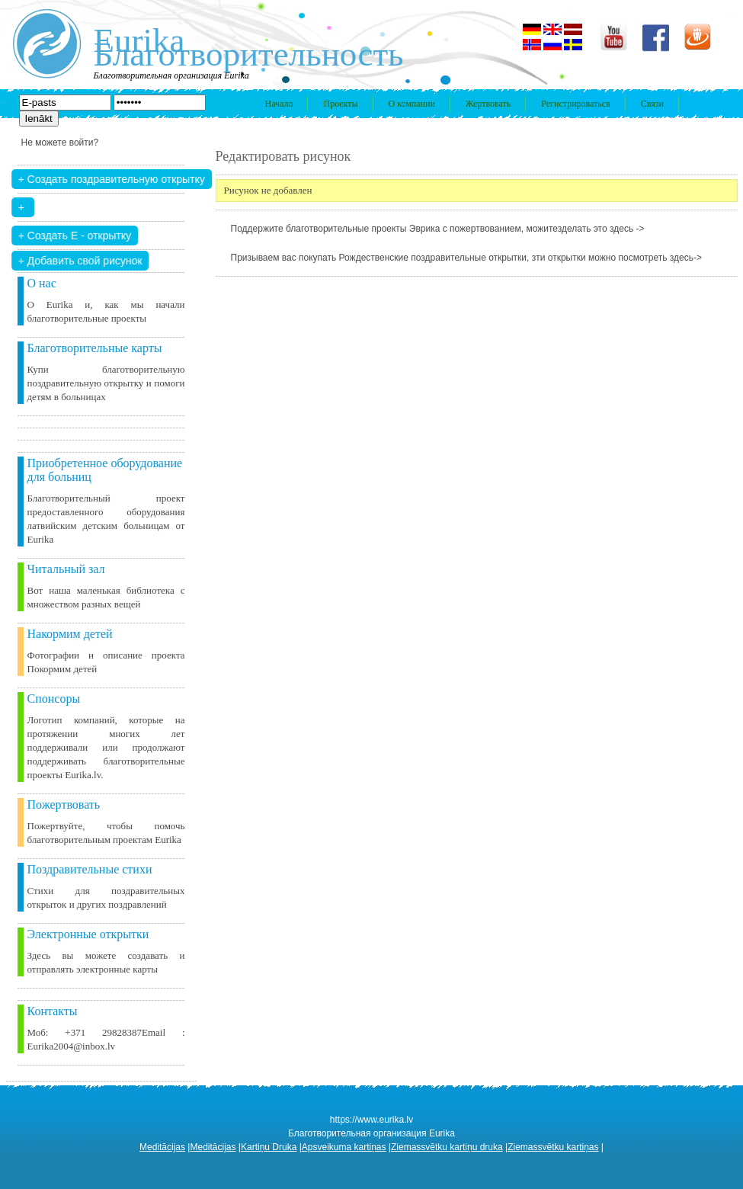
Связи (652, 103)
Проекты (340, 103)
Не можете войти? (60, 142)
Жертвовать (488, 103)
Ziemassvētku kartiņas (553, 1147)
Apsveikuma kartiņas (344, 1147)
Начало (279, 103)
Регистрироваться (575, 103)
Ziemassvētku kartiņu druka (447, 1147)
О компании (412, 103)
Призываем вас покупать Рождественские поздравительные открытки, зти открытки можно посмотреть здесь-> (467, 257)
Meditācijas (162, 1147)
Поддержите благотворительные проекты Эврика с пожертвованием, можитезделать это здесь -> (438, 228)
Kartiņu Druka (268, 1147)
